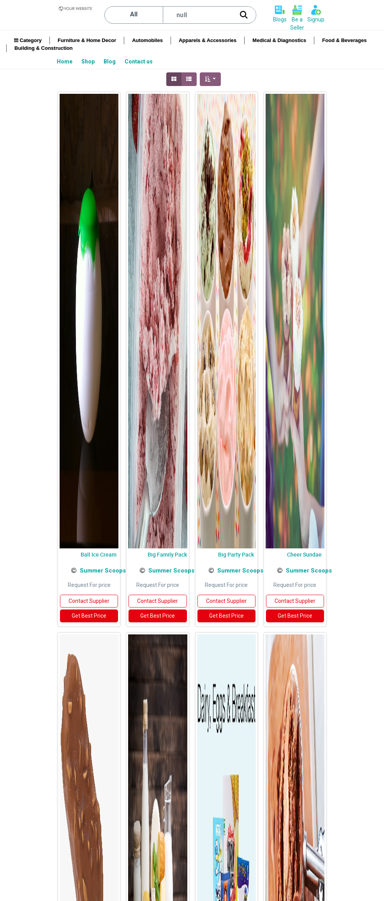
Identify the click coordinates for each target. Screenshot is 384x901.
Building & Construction (43, 48)
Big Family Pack (167, 554)
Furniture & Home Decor (87, 40)
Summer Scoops (103, 570)
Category (28, 40)
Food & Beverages (344, 40)
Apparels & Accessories (207, 40)
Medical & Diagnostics (279, 40)
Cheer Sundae (304, 554)
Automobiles (147, 40)
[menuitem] (65, 61)
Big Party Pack (236, 554)
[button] (210, 79)
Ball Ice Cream (98, 554)
